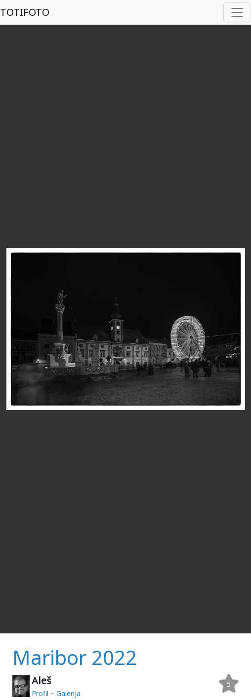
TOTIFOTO (24, 12)
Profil (40, 693)
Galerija (68, 693)
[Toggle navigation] (237, 12)
